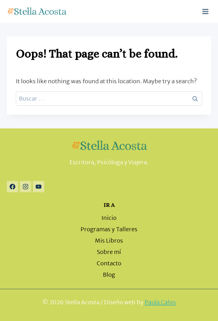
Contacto (109, 263)
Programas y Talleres (109, 229)
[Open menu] (205, 11)
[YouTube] (38, 186)
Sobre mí (109, 251)
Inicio (109, 217)
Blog (109, 274)
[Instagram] (25, 186)
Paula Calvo (160, 302)
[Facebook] (12, 186)
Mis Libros (109, 240)
